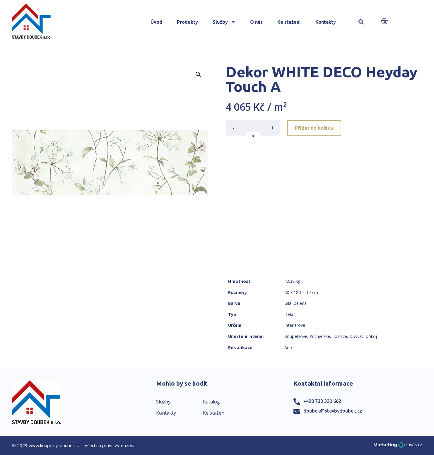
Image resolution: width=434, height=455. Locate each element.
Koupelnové (295, 336)
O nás (256, 22)
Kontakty (325, 22)
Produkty (187, 22)
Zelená (300, 303)
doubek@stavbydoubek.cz (332, 410)
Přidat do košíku (314, 128)
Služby (224, 22)
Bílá (287, 303)
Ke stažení (289, 22)
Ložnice (339, 336)
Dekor (290, 314)
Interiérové (294, 325)
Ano (288, 347)
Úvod (156, 22)
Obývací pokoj (363, 336)
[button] (361, 22)
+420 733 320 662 (322, 401)
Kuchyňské (320, 336)
